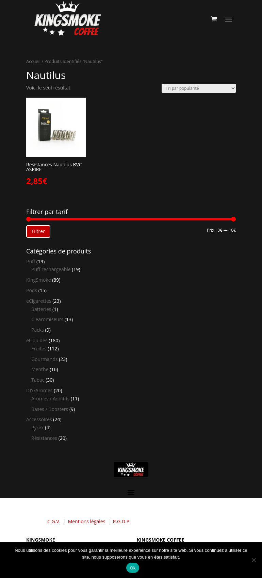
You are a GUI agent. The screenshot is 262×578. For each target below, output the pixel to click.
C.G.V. (53, 521)
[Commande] (199, 88)
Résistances (44, 438)
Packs (37, 330)
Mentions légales (86, 521)
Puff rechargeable (51, 269)
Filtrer (38, 231)
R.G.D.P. (122, 521)
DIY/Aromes (39, 390)
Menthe (39, 369)
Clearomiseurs (47, 319)
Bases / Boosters (49, 409)
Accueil (33, 61)
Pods (31, 290)
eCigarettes (38, 301)
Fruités (39, 348)
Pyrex (37, 427)
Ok (132, 568)
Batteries (41, 309)
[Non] (253, 560)
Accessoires (39, 419)
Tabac (38, 380)
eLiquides (37, 340)
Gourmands (44, 359)
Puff (30, 261)
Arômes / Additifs (50, 398)
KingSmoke (38, 280)
